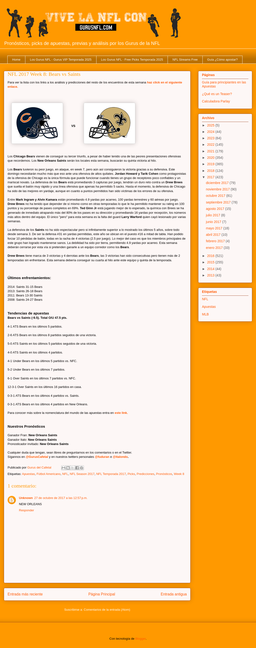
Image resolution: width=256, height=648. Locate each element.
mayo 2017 (214, 228)
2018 (211, 171)
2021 (211, 151)
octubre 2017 (216, 196)
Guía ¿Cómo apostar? (222, 59)
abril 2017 (213, 235)
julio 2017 (213, 215)
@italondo (120, 457)
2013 (211, 275)
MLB (205, 314)
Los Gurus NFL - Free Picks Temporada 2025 (132, 59)
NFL (65, 474)
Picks (131, 474)
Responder (26, 510)
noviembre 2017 (218, 189)
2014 (211, 269)
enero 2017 (215, 248)
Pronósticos (164, 474)
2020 (211, 158)
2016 (211, 256)
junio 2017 (214, 222)
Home (16, 59)
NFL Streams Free (185, 59)
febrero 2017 (216, 241)
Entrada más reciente (25, 594)
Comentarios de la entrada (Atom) (107, 609)
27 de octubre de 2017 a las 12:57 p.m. (60, 498)
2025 (211, 125)
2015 (211, 262)
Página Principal (101, 594)
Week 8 (179, 474)
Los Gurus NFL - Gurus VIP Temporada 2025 (60, 59)
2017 (211, 177)
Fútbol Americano (48, 474)
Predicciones (145, 474)
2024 (211, 132)
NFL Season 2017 (82, 474)
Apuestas (28, 474)
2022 (211, 144)
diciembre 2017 (218, 183)
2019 (211, 164)
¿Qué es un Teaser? (217, 94)
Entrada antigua (174, 594)
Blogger (140, 638)
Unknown (26, 498)
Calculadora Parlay (216, 101)
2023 (211, 138)
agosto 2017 (215, 209)
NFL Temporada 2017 (111, 474)
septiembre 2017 (219, 202)
